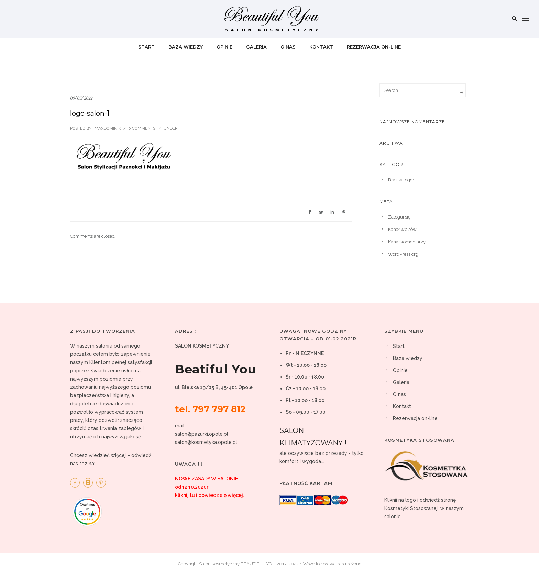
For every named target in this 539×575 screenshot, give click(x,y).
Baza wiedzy (185, 47)
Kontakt (321, 47)
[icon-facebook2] (76, 483)
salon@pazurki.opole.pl (201, 434)
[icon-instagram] (89, 483)
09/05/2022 (81, 98)
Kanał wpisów (402, 229)
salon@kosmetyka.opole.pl (206, 442)
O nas (288, 47)
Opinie (224, 47)
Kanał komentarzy (407, 241)
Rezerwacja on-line (374, 47)
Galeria (256, 47)
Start (146, 47)
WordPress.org (403, 254)
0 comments (141, 128)
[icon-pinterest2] (102, 483)
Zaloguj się (399, 217)
